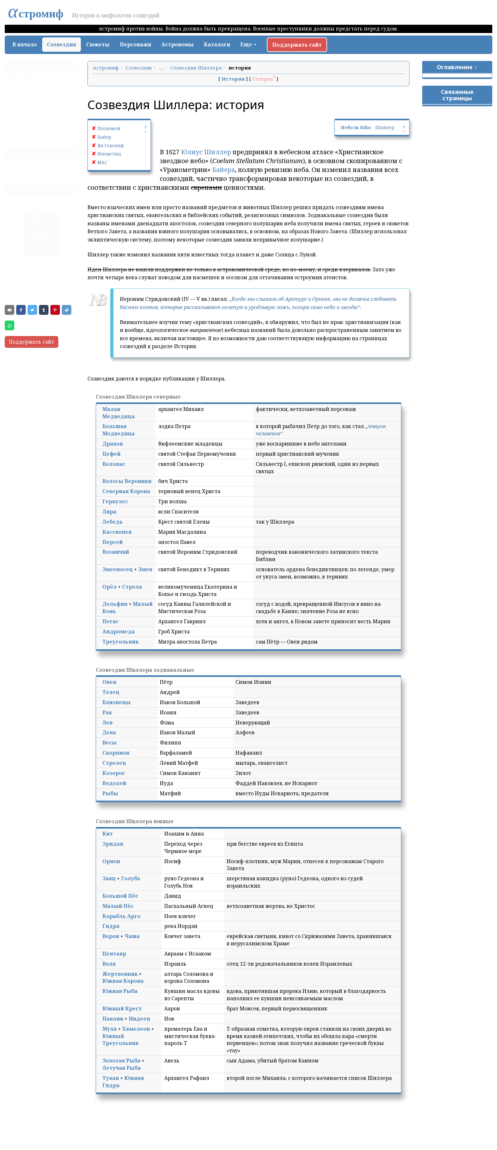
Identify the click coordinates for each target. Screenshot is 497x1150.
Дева (109, 732)
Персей (112, 542)
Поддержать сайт (297, 44)
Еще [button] (248, 44)
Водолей (114, 783)
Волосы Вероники (127, 481)
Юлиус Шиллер (206, 152)
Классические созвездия (39, 98)
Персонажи (135, 44)
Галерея (262, 79)
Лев (107, 722)
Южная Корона (123, 980)
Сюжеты (98, 44)
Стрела (132, 586)
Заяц (109, 878)
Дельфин (114, 603)
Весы (109, 742)
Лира (109, 511)
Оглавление (455, 67)
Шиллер (384, 127)
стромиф (35, 13)
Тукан (110, 1077)
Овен (109, 681)
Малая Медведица (118, 413)
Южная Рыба (120, 991)
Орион (111, 861)
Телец (110, 692)
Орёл (109, 586)
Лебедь (112, 521)
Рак (107, 712)
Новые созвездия (29, 108)
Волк (109, 963)
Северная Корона (126, 491)
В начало (24, 44)
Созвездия (61, 44)
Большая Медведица (118, 430)
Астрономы (177, 44)
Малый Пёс (117, 905)
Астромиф (106, 67)
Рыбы (110, 793)
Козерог (113, 773)
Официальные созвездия (39, 78)
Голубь (130, 878)
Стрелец (114, 762)
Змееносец (117, 569)
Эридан (112, 843)
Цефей (111, 453)
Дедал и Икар (43, 201)
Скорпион (115, 752)
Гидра (110, 925)
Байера (223, 169)
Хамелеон (136, 1028)
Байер (104, 137)
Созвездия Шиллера (196, 67)
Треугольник (120, 641)
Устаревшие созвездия (36, 118)
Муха (109, 1028)
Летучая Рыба (121, 1067)
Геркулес (115, 501)
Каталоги (217, 44)
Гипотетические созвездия (29, 131)
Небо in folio (356, 127)
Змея (145, 569)
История (233, 79)
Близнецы (116, 702)
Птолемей (108, 128)
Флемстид (109, 154)
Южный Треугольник (120, 1040)
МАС (102, 162)
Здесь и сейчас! (28, 166)
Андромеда (118, 631)
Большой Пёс (120, 895)
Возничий (115, 551)
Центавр (114, 953)
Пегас (110, 621)
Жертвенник (120, 973)
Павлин (112, 1018)
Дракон (112, 443)
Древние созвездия (32, 88)
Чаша (132, 936)
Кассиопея (117, 531)
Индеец (139, 1018)
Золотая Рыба (121, 1060)
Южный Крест (122, 1008)
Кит (107, 833)
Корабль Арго (121, 916)
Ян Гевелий (110, 145)
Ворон (110, 936)
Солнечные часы (30, 279)
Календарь (25, 287)
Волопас (113, 463)
